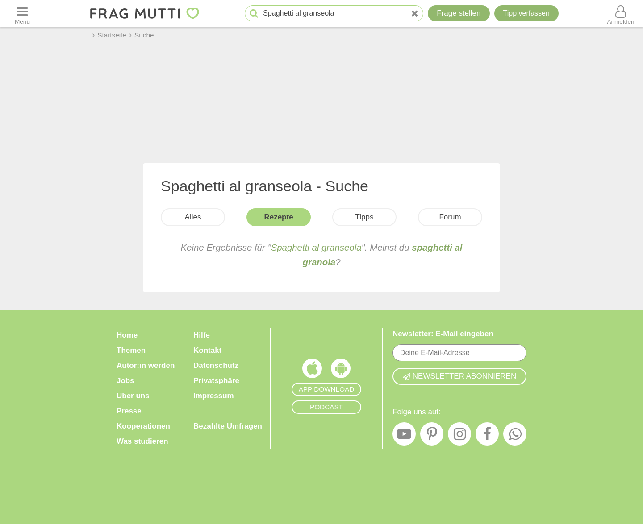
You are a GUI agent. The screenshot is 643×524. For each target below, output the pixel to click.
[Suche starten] (253, 13)
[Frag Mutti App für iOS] (312, 371)
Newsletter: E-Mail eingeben (442, 334)
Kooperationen (143, 426)
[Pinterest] (431, 436)
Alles (193, 217)
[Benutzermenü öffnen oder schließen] (620, 13)
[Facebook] (487, 436)
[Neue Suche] (415, 13)
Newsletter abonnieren (459, 376)
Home (127, 335)
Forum (450, 217)
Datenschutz (215, 365)
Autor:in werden (146, 365)
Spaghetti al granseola (316, 247)
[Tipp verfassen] (526, 13)
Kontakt (207, 350)
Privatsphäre (216, 380)
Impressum (213, 396)
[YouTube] (404, 436)
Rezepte (278, 217)
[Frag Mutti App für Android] (341, 371)
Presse (129, 411)
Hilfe (201, 335)
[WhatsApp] (514, 436)
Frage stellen (458, 13)
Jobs (125, 380)
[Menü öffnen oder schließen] (22, 13)
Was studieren (142, 441)
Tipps (364, 217)
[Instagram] (459, 436)
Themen (131, 350)
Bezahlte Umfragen (227, 426)
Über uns (133, 396)
